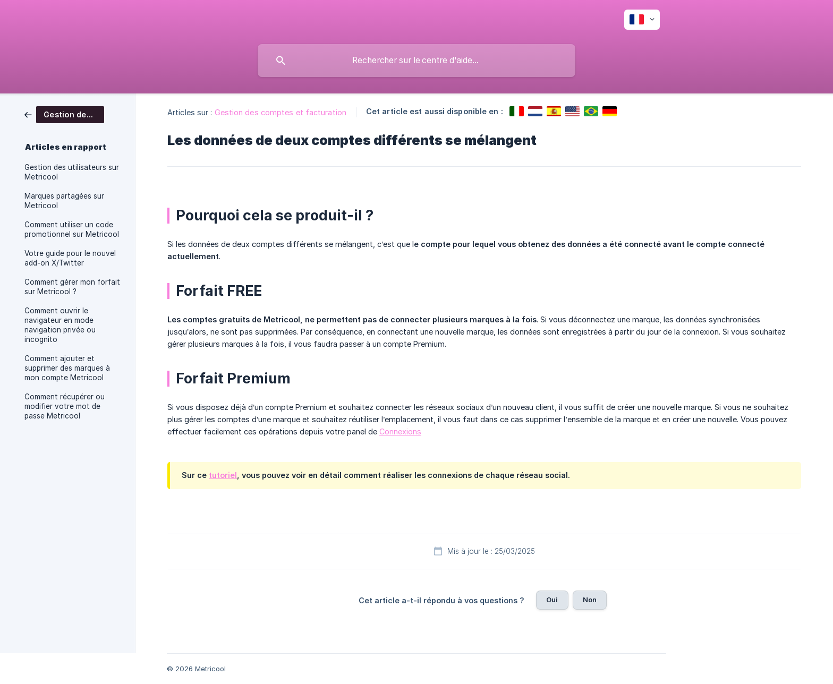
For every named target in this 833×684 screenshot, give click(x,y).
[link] (64, 114)
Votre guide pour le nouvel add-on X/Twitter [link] (70, 258)
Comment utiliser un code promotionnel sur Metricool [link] (71, 229)
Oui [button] (552, 599)
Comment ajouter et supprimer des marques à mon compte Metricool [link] (67, 368)
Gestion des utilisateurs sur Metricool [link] (71, 172)
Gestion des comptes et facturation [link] (280, 112)
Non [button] (590, 599)
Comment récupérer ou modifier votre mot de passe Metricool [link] (64, 406)
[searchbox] (416, 60)
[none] (642, 20)
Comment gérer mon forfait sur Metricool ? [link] (72, 287)
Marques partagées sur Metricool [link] (64, 201)
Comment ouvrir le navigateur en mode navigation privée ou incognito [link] (60, 325)
